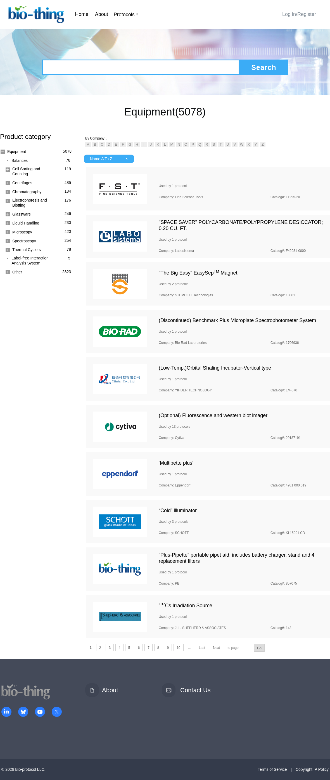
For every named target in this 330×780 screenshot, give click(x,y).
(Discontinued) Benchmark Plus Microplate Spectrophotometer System (237, 320)
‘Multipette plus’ (176, 463)
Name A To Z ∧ (109, 159)
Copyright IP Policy (312, 769)
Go (259, 648)
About (101, 14)
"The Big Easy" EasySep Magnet (198, 273)
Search (263, 67)
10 (178, 648)
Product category (25, 136)
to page (233, 648)
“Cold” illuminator (178, 510)
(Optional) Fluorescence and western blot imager (213, 415)
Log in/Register (299, 14)
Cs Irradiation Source (185, 605)
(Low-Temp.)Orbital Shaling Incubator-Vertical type (215, 368)
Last (202, 648)
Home (81, 14)
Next (216, 648)
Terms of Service (272, 769)
